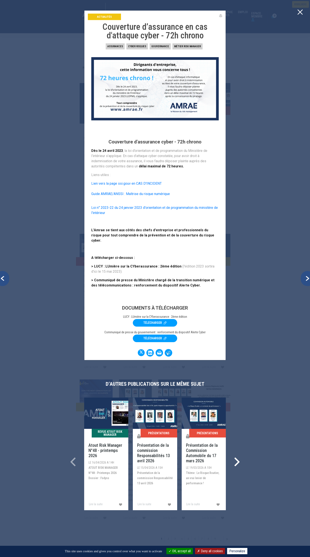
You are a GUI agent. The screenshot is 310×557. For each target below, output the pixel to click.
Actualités (104, 16)
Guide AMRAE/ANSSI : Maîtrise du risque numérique (130, 194)
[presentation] (73, 462)
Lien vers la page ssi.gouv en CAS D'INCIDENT (127, 183)
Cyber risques (137, 46)
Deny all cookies (210, 551)
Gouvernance (160, 46)
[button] (4, 278)
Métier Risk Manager (187, 46)
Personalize (237, 551)
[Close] (300, 12)
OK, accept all (180, 551)
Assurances (115, 46)
